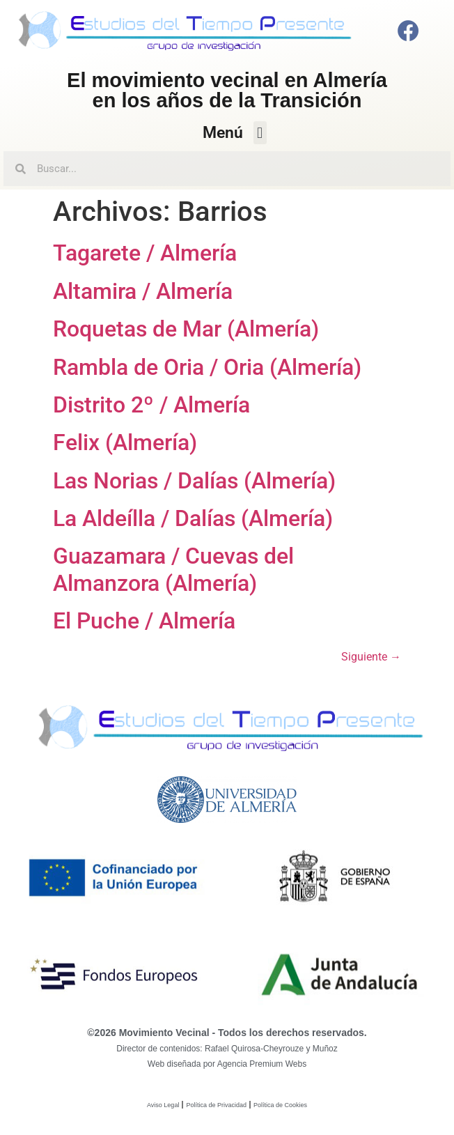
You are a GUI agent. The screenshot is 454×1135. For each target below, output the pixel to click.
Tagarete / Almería (145, 253)
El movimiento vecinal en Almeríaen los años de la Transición (227, 90)
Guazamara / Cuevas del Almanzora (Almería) (173, 569)
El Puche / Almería (144, 621)
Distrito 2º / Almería (151, 405)
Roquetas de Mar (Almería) (186, 329)
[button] (260, 132)
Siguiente (371, 656)
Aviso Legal (163, 1105)
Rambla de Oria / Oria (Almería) (207, 367)
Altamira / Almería (143, 291)
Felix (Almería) (125, 442)
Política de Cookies (280, 1105)
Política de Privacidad (216, 1105)
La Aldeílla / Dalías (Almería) (193, 518)
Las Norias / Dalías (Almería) (194, 481)
